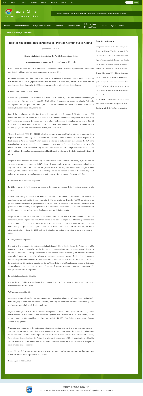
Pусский (34, 2)
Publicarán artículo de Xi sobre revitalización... (111, 108)
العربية (73, 2)
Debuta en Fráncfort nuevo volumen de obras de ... (112, 95)
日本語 (63, 2)
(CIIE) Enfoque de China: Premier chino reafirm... (112, 82)
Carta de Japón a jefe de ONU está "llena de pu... (112, 64)
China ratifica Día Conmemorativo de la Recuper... (113, 90)
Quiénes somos (117, 26)
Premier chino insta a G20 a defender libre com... (112, 73)
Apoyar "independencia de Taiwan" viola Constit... (113, 60)
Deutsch (54, 2)
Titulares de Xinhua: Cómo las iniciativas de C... (112, 51)
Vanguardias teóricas (42, 26)
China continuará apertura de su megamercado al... (112, 55)
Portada (7, 26)
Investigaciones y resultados (117, 13)
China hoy (59, 26)
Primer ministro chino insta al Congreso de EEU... (112, 99)
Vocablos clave (74, 26)
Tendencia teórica (21, 26)
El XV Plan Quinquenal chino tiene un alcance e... (112, 86)
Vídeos (104, 26)
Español (44, 2)
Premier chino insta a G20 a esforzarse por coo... (112, 69)
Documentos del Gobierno (97, 13)
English (13, 2)
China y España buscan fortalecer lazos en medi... (112, 77)
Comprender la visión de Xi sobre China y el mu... (112, 47)
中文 (4, 2)
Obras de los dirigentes (61, 13)
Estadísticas (27, 33)
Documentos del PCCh (78, 13)
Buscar (136, 2)
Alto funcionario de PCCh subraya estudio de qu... (112, 103)
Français (23, 2)
